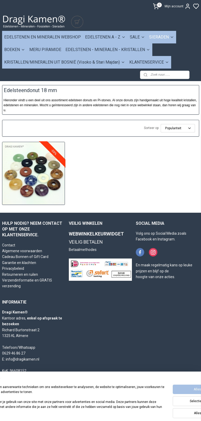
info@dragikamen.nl (22, 359)
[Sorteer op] (178, 128)
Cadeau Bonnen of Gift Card (25, 257)
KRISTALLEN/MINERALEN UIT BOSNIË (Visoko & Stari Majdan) (64, 62)
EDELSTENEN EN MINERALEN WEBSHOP (42, 37)
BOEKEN (14, 49)
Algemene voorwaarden (22, 251)
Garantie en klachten (19, 263)
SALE (137, 37)
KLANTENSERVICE (149, 62)
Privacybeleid (13, 268)
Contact (8, 245)
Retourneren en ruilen (20, 274)
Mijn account (178, 6)
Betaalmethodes (83, 250)
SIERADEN (161, 37)
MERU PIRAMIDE (45, 49)
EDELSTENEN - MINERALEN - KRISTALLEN (107, 49)
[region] (66, 397)
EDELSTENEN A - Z (105, 37)
